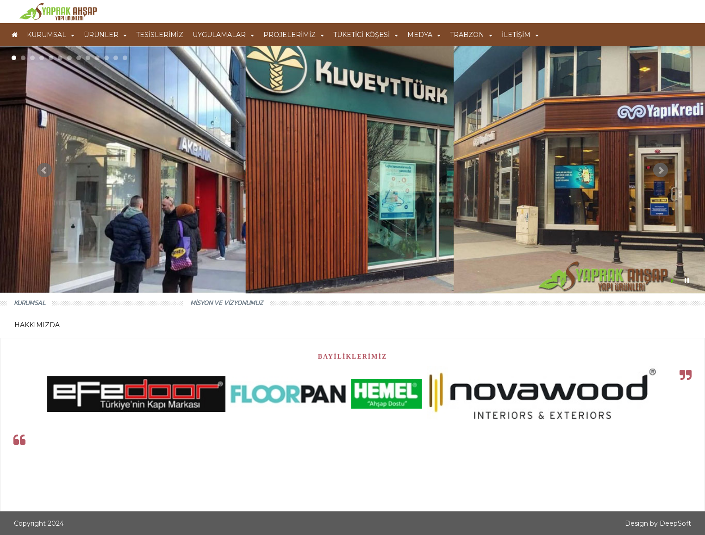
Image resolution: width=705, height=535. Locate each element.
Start (673, 280)
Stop (687, 280)
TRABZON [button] (471, 35)
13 (125, 58)
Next (660, 170)
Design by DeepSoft (658, 523)
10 (97, 58)
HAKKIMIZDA (37, 325)
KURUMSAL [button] (51, 35)
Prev (44, 170)
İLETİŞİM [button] (520, 35)
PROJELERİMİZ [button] (293, 35)
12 (115, 58)
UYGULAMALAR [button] (223, 35)
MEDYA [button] (424, 35)
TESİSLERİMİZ (159, 35)
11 (106, 58)
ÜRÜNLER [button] (105, 35)
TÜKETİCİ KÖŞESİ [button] (365, 35)
